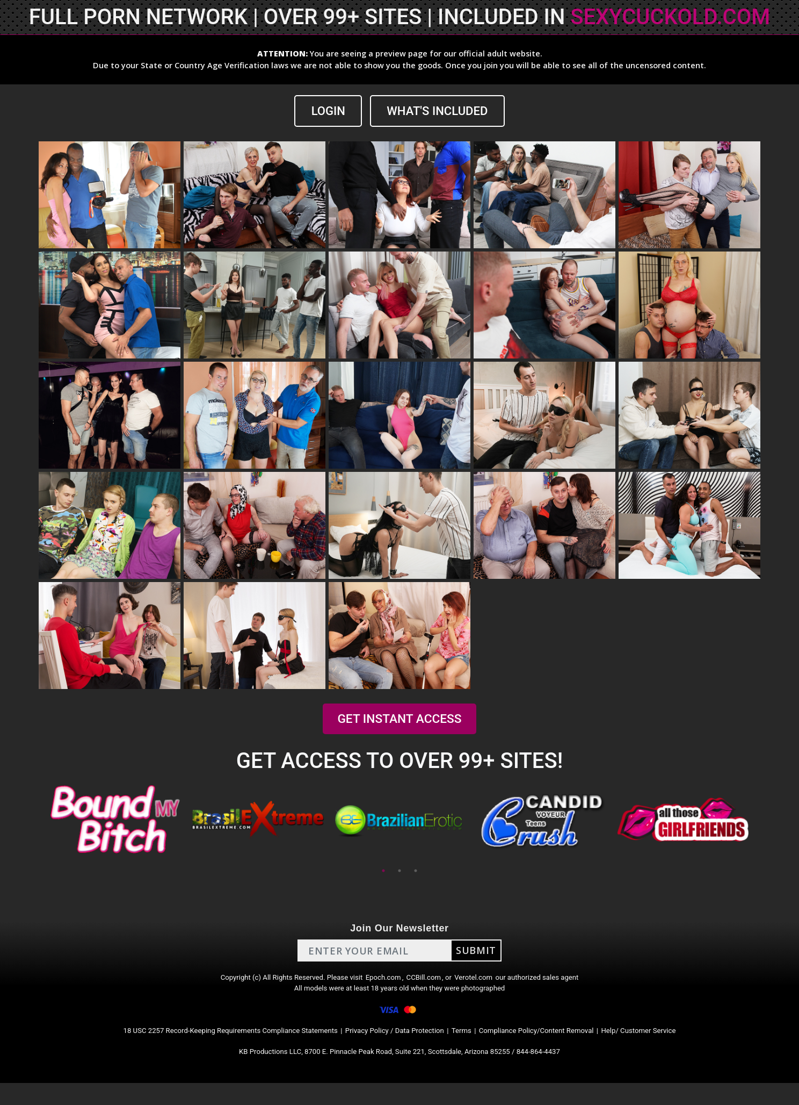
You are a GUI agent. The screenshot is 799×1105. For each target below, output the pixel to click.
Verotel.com (486, 982)
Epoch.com (382, 982)
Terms (475, 1047)
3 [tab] (415, 872)
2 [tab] (399, 872)
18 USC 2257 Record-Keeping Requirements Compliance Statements (199, 1047)
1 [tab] (383, 872)
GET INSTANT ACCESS (399, 720)
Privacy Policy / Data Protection (396, 1047)
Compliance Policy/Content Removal (563, 1047)
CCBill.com (428, 982)
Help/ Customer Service (684, 1047)
